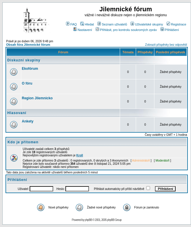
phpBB (88, 219)
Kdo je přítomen (23, 142)
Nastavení (82, 30)
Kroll (79, 155)
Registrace (176, 24)
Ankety (27, 121)
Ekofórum (30, 69)
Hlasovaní (16, 113)
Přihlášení (169, 30)
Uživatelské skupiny (147, 24)
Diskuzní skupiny (23, 60)
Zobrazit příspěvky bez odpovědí (166, 44)
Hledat (87, 24)
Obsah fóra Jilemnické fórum (28, 44)
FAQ (71, 24)
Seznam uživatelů (112, 24)
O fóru (27, 83)
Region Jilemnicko (37, 98)
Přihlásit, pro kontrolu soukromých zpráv (126, 30)
